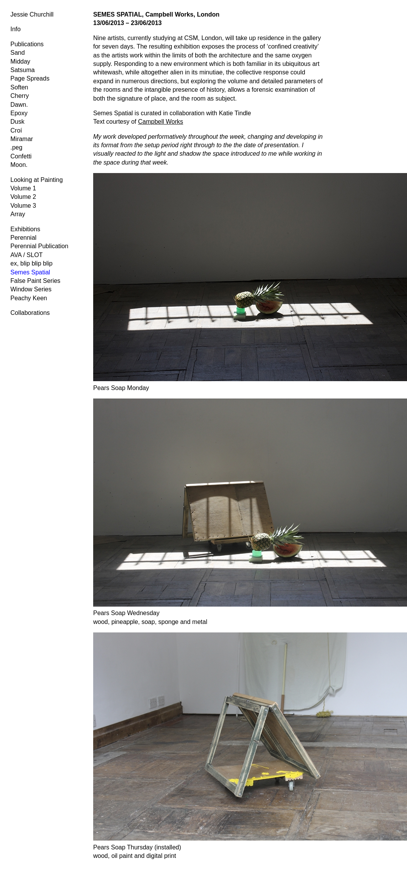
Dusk (17, 121)
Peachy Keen (28, 298)
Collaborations (30, 312)
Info (15, 29)
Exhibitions (25, 229)
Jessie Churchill (32, 14)
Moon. (18, 164)
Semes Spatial (30, 272)
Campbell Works (160, 121)
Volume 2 (23, 196)
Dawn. (19, 104)
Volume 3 (23, 205)
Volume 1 (23, 188)
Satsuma (22, 70)
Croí (16, 130)
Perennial (23, 237)
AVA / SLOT (26, 255)
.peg (16, 147)
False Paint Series (35, 280)
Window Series (31, 289)
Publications (27, 44)
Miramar (21, 139)
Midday (20, 61)
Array (17, 214)
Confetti (21, 156)
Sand (17, 52)
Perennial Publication (39, 246)
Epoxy (18, 113)
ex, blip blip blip (31, 263)
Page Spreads (29, 78)
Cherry (19, 95)
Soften (19, 87)
